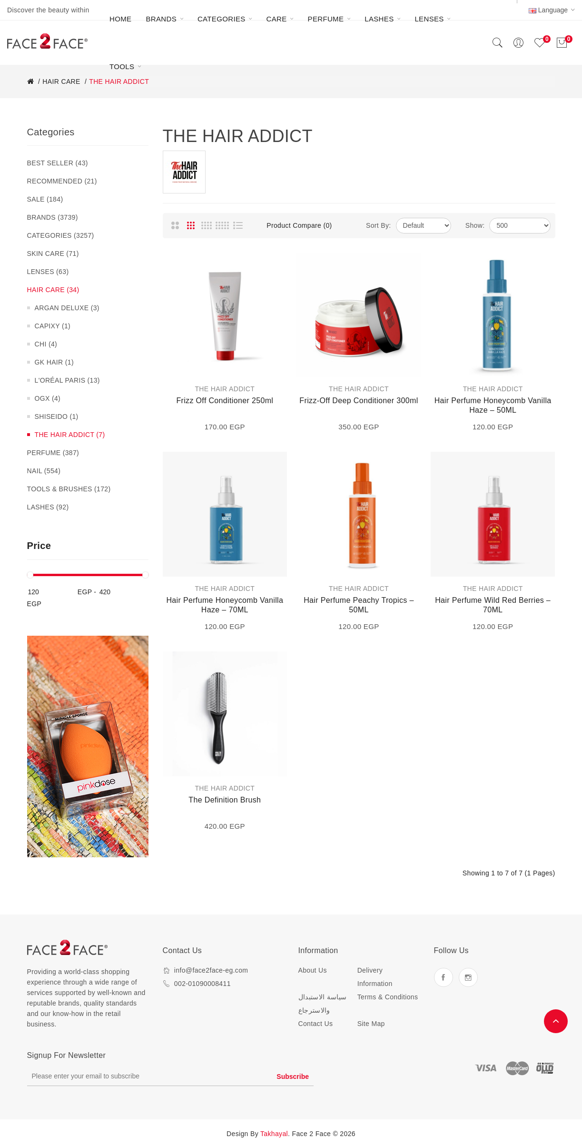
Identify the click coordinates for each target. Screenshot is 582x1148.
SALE (45, 199)
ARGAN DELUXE (67, 308)
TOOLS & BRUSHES (69, 489)
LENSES (48, 271)
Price (39, 545)
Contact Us (315, 1023)
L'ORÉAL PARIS (67, 380)
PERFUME (53, 453)
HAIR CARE (53, 290)
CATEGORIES (60, 235)
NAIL (44, 471)
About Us (312, 970)
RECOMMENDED (62, 181)
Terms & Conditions (387, 997)
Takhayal (274, 1134)
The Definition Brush (224, 800)
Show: (475, 225)
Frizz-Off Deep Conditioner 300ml (358, 400)
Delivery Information (375, 976)
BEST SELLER (57, 163)
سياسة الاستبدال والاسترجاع (322, 1003)
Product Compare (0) (299, 225)
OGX (48, 398)
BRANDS (52, 217)
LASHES (48, 507)
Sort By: (378, 225)
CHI (46, 344)
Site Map (371, 1023)
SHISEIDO (57, 416)
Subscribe (292, 1076)
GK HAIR (54, 362)
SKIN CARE (53, 253)
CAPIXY (53, 326)
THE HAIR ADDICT (70, 434)
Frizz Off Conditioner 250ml (224, 400)
